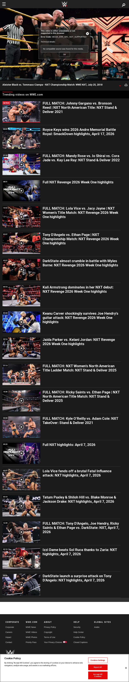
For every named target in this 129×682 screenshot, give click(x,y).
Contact (8, 642)
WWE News (31, 627)
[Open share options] (126, 85)
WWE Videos (31, 632)
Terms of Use (49, 637)
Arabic (97, 627)
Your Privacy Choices (53, 642)
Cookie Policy (79, 637)
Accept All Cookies (97, 675)
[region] (64, 668)
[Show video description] (120, 85)
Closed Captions (81, 642)
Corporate (9, 627)
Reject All (98, 667)
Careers (8, 632)
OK (64, 54)
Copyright (48, 632)
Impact (8, 637)
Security (77, 627)
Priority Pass (31, 642)
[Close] (126, 668)
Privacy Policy (50, 627)
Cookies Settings (98, 660)
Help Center (79, 632)
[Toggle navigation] (4, 4)
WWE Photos (31, 637)
